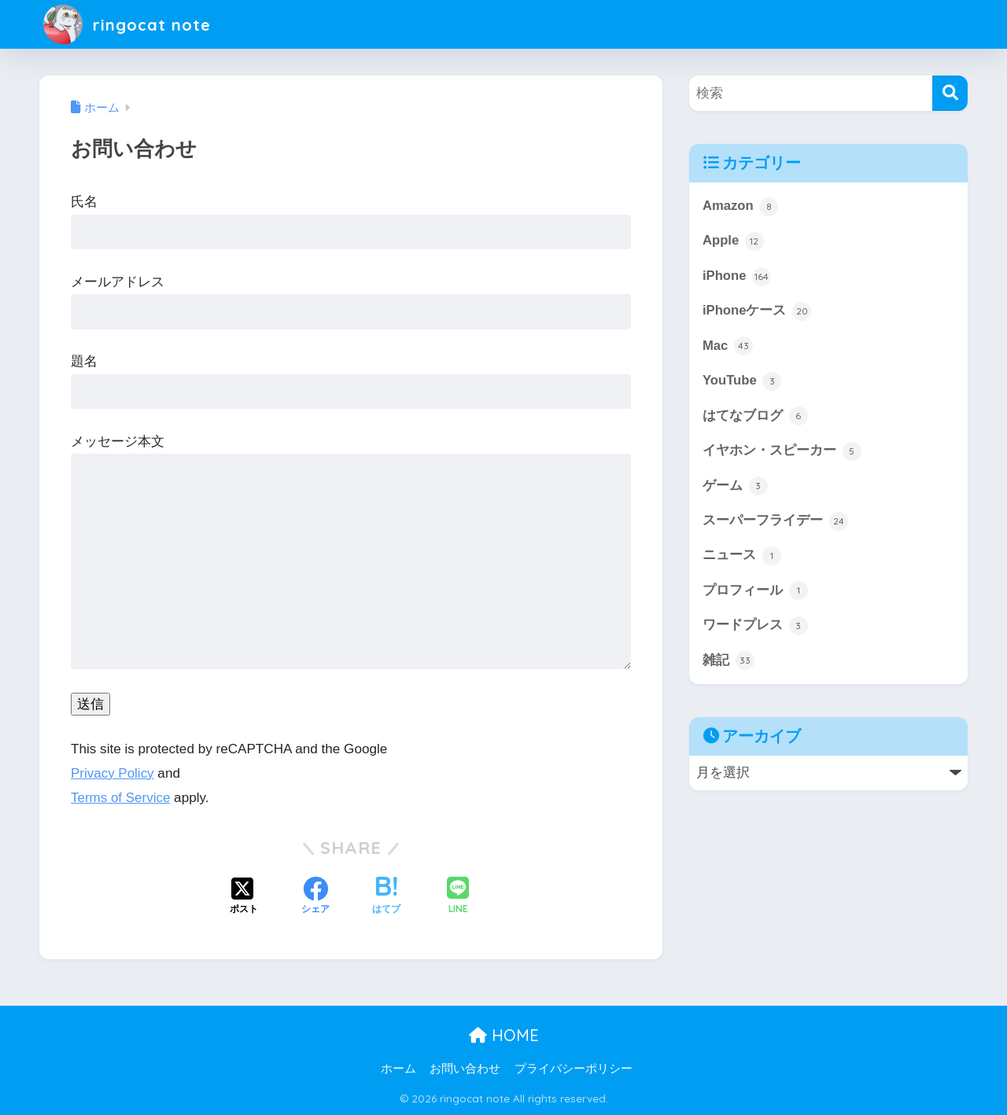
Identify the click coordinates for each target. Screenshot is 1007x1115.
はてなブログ (755, 417)
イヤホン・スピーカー (782, 452)
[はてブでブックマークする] (386, 897)
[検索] (950, 93)
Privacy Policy (112, 773)
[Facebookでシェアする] (315, 897)
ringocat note (133, 24)
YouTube (742, 382)
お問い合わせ (465, 1068)
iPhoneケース (757, 312)
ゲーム (735, 487)
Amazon (741, 206)
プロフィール (755, 592)
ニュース (742, 558)
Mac (728, 346)
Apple (733, 241)
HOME (504, 1035)
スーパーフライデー (775, 522)
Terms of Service (121, 797)
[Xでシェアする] (244, 897)
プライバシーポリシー (574, 1068)
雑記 (728, 663)
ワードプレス (755, 628)
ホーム (398, 1068)
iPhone (737, 276)
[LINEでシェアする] (458, 896)
